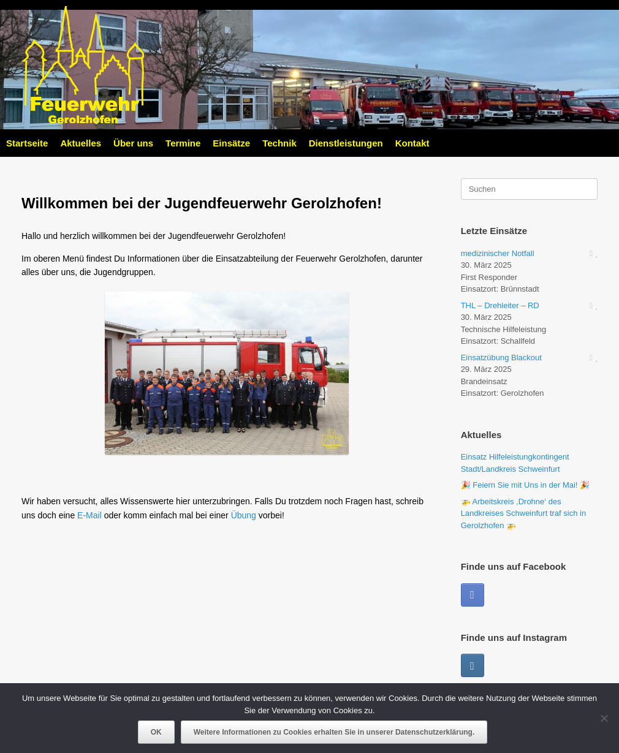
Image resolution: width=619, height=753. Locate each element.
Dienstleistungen (346, 143)
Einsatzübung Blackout (501, 357)
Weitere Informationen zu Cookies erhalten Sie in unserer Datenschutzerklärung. (334, 732)
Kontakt (412, 143)
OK (156, 732)
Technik (279, 143)
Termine (182, 143)
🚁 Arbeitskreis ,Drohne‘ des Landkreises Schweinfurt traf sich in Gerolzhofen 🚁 (523, 513)
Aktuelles (80, 143)
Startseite (27, 143)
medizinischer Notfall (497, 253)
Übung (243, 515)
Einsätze (231, 143)
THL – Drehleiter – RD (500, 305)
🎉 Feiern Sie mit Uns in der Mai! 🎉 (525, 485)
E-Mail (89, 515)
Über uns (133, 143)
